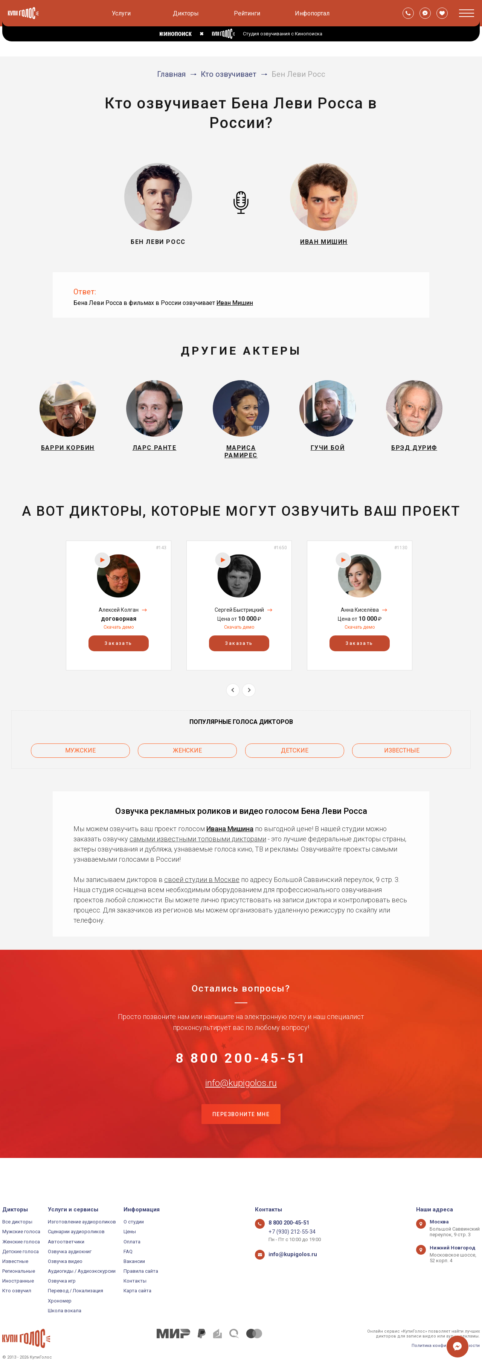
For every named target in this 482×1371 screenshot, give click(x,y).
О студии (134, 1222)
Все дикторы (17, 1222)
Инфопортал (312, 13)
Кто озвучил (16, 1290)
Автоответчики (66, 1242)
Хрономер (60, 1301)
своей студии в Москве (201, 884)
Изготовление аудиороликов (82, 1222)
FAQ (128, 1251)
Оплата (132, 1242)
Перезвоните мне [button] (241, 1142)
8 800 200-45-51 (241, 1067)
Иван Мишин (235, 302)
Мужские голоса (21, 1231)
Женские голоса (21, 1242)
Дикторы (186, 13)
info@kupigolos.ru (241, 1105)
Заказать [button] (118, 652)
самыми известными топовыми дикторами (198, 843)
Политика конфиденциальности (446, 1345)
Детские (294, 757)
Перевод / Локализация (75, 1290)
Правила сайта (141, 1271)
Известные (401, 757)
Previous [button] (233, 699)
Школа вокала (64, 1310)
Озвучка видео (65, 1261)
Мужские (80, 757)
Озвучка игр (62, 1281)
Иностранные (18, 1281)
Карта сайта (137, 1290)
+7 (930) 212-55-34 (288, 1231)
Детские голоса (20, 1251)
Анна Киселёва (360, 619)
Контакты (135, 1281)
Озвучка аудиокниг (70, 1251)
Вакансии (134, 1261)
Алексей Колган (119, 619)
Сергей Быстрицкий (239, 619)
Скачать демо (119, 636)
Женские (187, 757)
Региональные (18, 1271)
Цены (130, 1231)
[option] (118, 615)
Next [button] (249, 699)
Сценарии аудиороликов (76, 1231)
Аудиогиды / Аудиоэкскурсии (82, 1271)
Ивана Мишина (229, 833)
